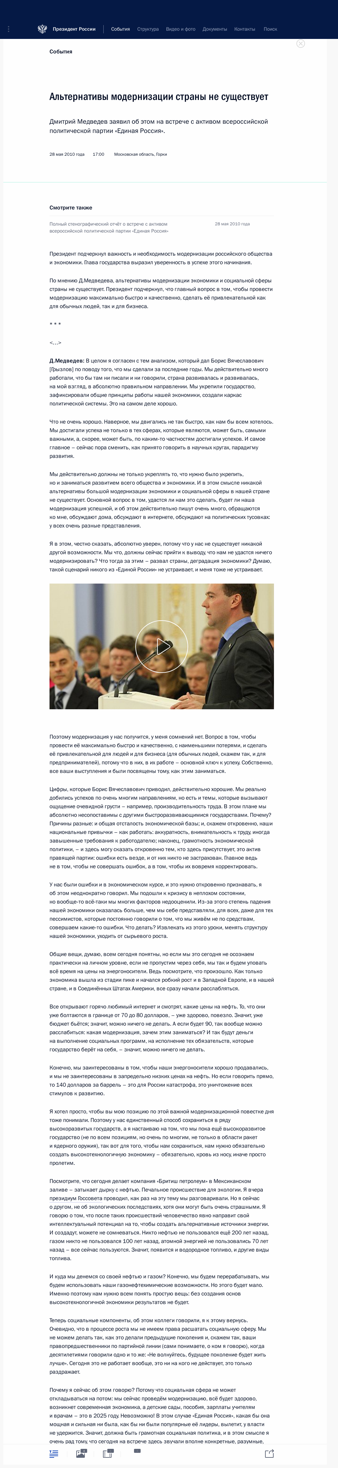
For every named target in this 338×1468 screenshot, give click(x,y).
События (61, 51)
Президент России (74, 10)
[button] (11, 10)
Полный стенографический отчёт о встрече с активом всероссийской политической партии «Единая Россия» (109, 227)
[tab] (54, 1454)
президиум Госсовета (76, 1198)
